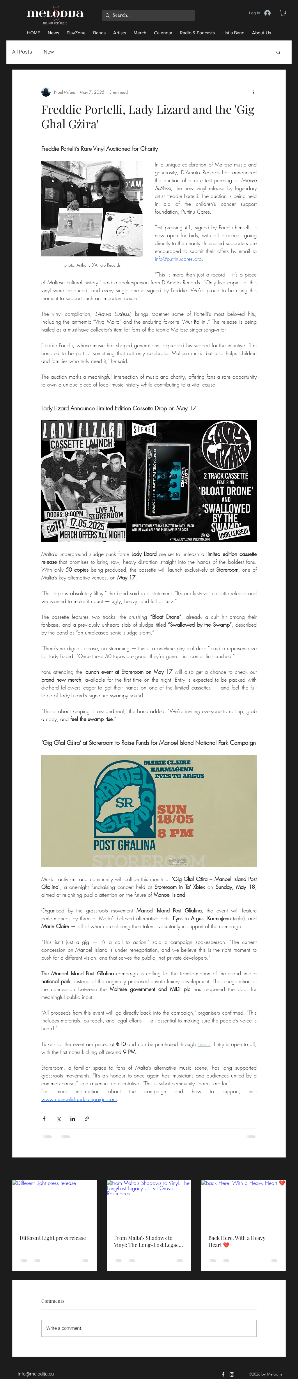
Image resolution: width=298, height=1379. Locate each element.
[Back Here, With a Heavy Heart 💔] (243, 1203)
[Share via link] (87, 1118)
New (49, 52)
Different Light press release (52, 1237)
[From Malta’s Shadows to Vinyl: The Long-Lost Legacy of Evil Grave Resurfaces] (149, 1203)
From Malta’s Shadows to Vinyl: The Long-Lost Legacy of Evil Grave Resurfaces (147, 1241)
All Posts (22, 52)
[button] (283, 13)
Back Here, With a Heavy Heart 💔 (236, 1241)
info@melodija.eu (36, 1374)
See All (280, 1169)
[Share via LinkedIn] (72, 1118)
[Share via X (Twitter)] (58, 1118)
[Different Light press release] (55, 1203)
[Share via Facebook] (44, 1118)
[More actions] (253, 91)
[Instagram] (232, 1374)
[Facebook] (223, 1374)
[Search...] (148, 15)
